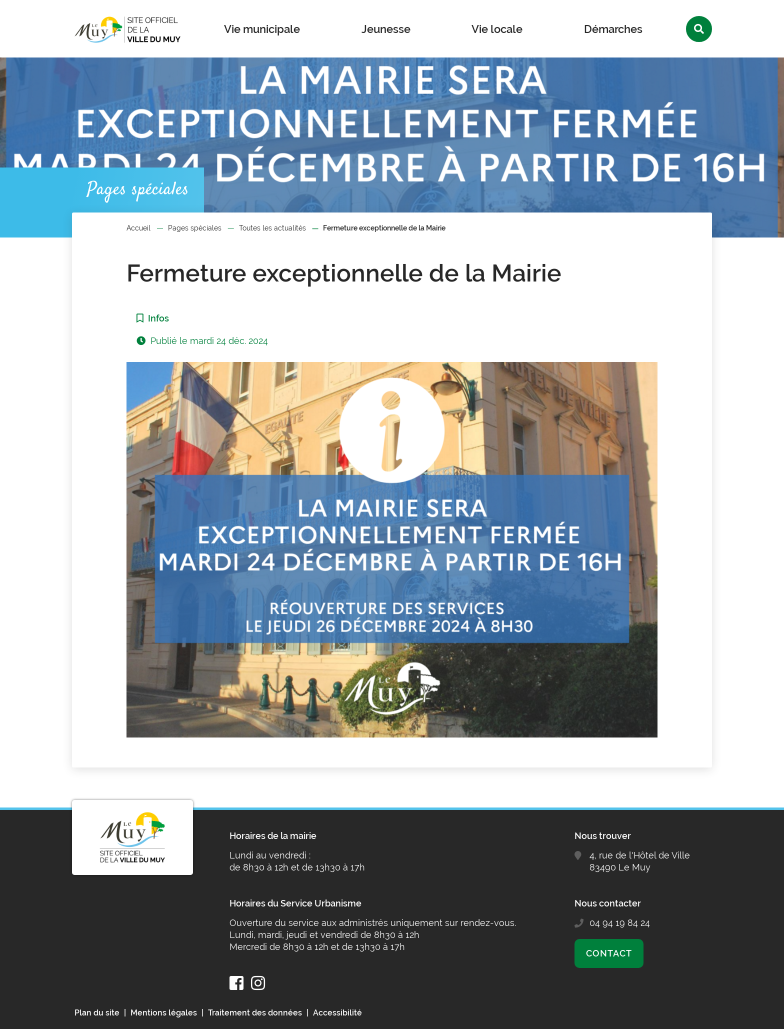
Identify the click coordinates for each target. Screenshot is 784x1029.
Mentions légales (163, 1013)
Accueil (138, 228)
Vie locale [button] (497, 29)
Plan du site (97, 1013)
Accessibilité (337, 1013)
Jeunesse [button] (386, 29)
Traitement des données (255, 1013)
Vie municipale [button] (262, 29)
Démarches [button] (613, 29)
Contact (609, 953)
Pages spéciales (195, 228)
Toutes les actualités (272, 228)
